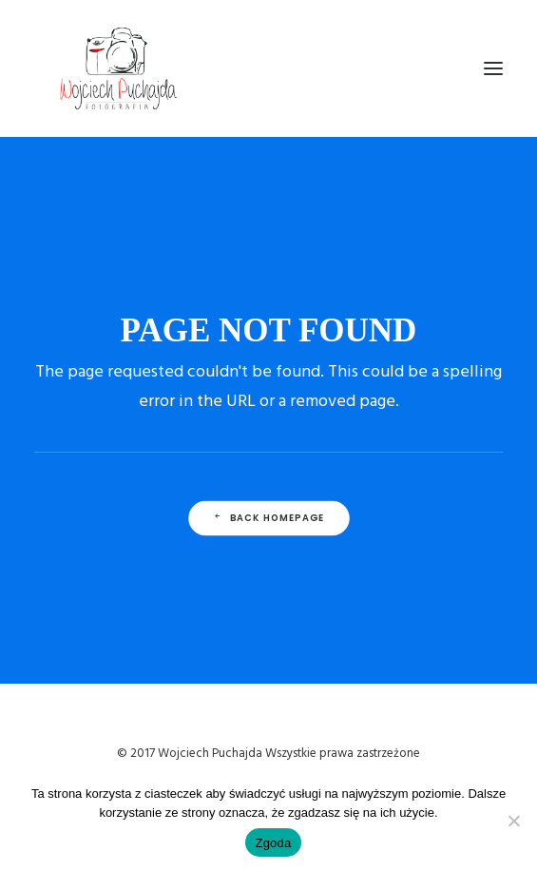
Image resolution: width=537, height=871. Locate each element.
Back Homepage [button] (268, 517)
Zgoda (273, 843)
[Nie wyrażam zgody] (513, 820)
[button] (493, 68)
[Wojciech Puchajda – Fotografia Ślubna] (119, 68)
